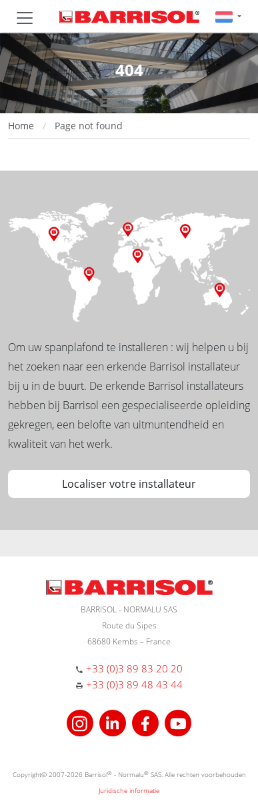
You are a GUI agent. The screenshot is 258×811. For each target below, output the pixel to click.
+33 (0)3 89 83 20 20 (134, 668)
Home (21, 125)
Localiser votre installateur (129, 483)
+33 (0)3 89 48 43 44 (134, 684)
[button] (228, 16)
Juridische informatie (129, 790)
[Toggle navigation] (25, 18)
